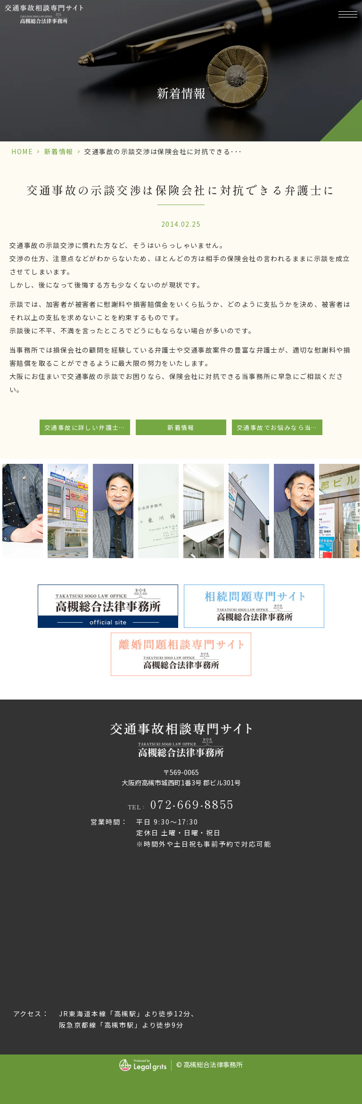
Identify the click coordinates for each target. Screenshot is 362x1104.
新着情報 (59, 151)
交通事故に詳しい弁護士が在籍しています (87, 427)
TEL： (181, 804)
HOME (22, 151)
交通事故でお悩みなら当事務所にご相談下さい (279, 427)
